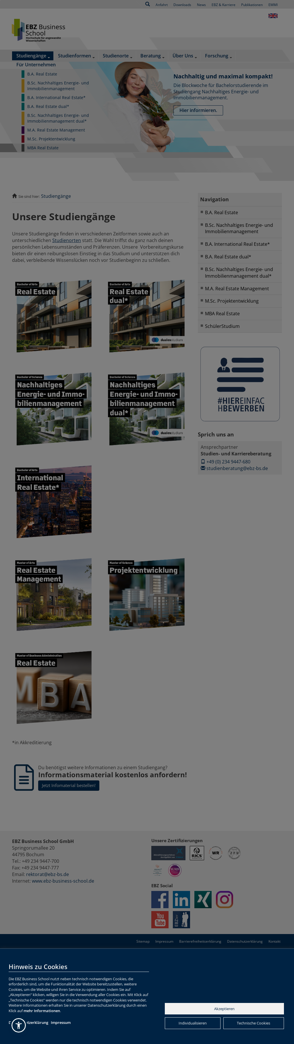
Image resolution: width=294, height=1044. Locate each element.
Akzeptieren (224, 1008)
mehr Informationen (42, 1010)
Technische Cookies (253, 1023)
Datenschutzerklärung (28, 1022)
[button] (18, 1025)
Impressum (61, 1022)
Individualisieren (193, 1023)
